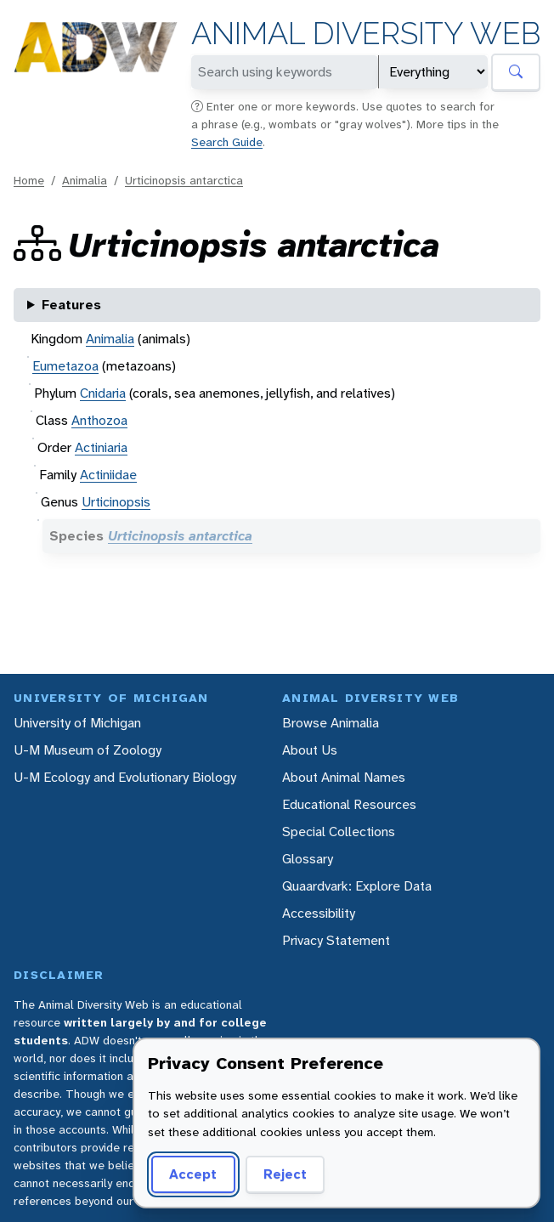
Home (29, 180)
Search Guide (227, 142)
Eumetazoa (65, 366)
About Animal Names (343, 777)
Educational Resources (349, 804)
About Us (309, 750)
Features (71, 305)
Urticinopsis (116, 502)
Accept (193, 1174)
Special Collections (338, 831)
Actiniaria (101, 447)
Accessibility (318, 913)
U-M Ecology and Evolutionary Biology (125, 777)
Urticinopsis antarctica (184, 180)
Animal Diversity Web (365, 33)
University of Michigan (77, 723)
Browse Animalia (330, 723)
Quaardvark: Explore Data (357, 886)
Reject (285, 1174)
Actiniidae (108, 475)
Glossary (307, 859)
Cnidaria (103, 393)
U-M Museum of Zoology (87, 750)
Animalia (84, 180)
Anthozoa (99, 420)
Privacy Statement (336, 940)
